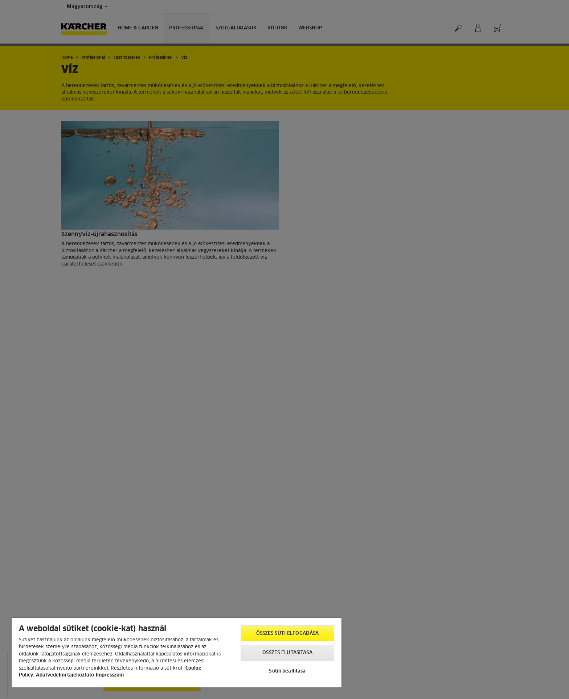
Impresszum (110, 675)
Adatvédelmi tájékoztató (65, 675)
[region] (176, 652)
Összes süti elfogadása (287, 633)
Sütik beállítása (287, 671)
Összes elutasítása (287, 652)
